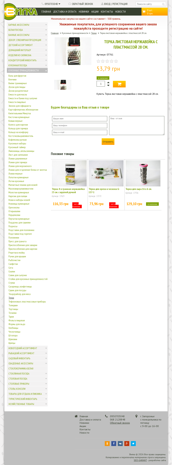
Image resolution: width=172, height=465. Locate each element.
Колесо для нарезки (18, 124)
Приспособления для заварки (22, 245)
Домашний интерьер (19, 50)
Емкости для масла (17, 94)
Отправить (108, 141)
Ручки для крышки (17, 256)
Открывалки (14, 211)
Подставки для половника (21, 230)
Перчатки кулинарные (19, 218)
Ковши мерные (15, 120)
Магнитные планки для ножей (22, 184)
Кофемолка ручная (17, 139)
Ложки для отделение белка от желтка (27, 169)
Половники (13, 237)
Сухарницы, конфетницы (20, 286)
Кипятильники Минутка (19, 113)
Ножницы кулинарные (18, 203)
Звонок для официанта (19, 105)
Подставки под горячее (20, 233)
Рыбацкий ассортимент (21, 353)
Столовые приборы (18, 383)
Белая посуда (15, 29)
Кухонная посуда (17, 65)
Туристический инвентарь (22, 399)
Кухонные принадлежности (23, 70)
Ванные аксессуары (18, 34)
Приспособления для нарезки (22, 248)
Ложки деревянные (17, 158)
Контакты (107, 11)
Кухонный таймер (17, 147)
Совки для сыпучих (17, 275)
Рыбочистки (14, 260)
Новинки (84, 11)
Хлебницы (13, 327)
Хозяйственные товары (21, 404)
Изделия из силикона (19, 55)
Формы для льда (16, 324)
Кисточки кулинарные (19, 117)
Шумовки (12, 339)
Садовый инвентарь (19, 358)
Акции (95, 11)
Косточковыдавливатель (20, 135)
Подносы (12, 226)
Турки (11, 316)
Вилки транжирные (17, 83)
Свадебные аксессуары (20, 363)
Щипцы (11, 343)
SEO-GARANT (140, 460)
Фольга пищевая (16, 320)
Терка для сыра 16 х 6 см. (138, 189)
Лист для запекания (18, 154)
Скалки (11, 271)
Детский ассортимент (20, 45)
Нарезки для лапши (17, 196)
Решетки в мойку (16, 252)
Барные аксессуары (18, 24)
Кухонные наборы (17, 143)
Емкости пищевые (17, 102)
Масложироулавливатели (20, 188)
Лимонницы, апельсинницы (21, 151)
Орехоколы (14, 207)
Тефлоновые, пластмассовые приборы (27, 301)
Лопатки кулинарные (18, 177)
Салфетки (13, 263)
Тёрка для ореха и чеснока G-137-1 (104, 190)
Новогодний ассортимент (22, 348)
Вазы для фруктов (17, 75)
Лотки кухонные (16, 181)
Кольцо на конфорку (18, 132)
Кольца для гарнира (18, 128)
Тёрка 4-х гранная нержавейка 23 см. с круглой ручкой (68, 190)
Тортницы (13, 309)
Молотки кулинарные (18, 192)
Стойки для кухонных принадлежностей (27, 279)
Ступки (11, 282)
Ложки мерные (15, 173)
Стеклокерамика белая (20, 368)
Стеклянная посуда (18, 373)
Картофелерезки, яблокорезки (23, 109)
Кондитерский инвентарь (22, 60)
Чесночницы (14, 331)
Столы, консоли (16, 388)
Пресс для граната (17, 241)
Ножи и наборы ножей (19, 199)
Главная (46, 11)
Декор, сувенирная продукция (24, 40)
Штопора (12, 335)
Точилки (12, 312)
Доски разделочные (18, 90)
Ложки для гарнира (17, 162)
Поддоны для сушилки (19, 222)
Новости (120, 11)
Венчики (12, 79)
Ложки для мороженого (20, 166)
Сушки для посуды (17, 290)
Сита (10, 267)
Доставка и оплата (65, 11)
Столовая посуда (17, 378)
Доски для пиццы (16, 87)
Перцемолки (14, 215)
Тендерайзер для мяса (19, 294)
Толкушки (13, 305)
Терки (11, 297)
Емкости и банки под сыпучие (22, 98)
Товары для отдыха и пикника (25, 393)
